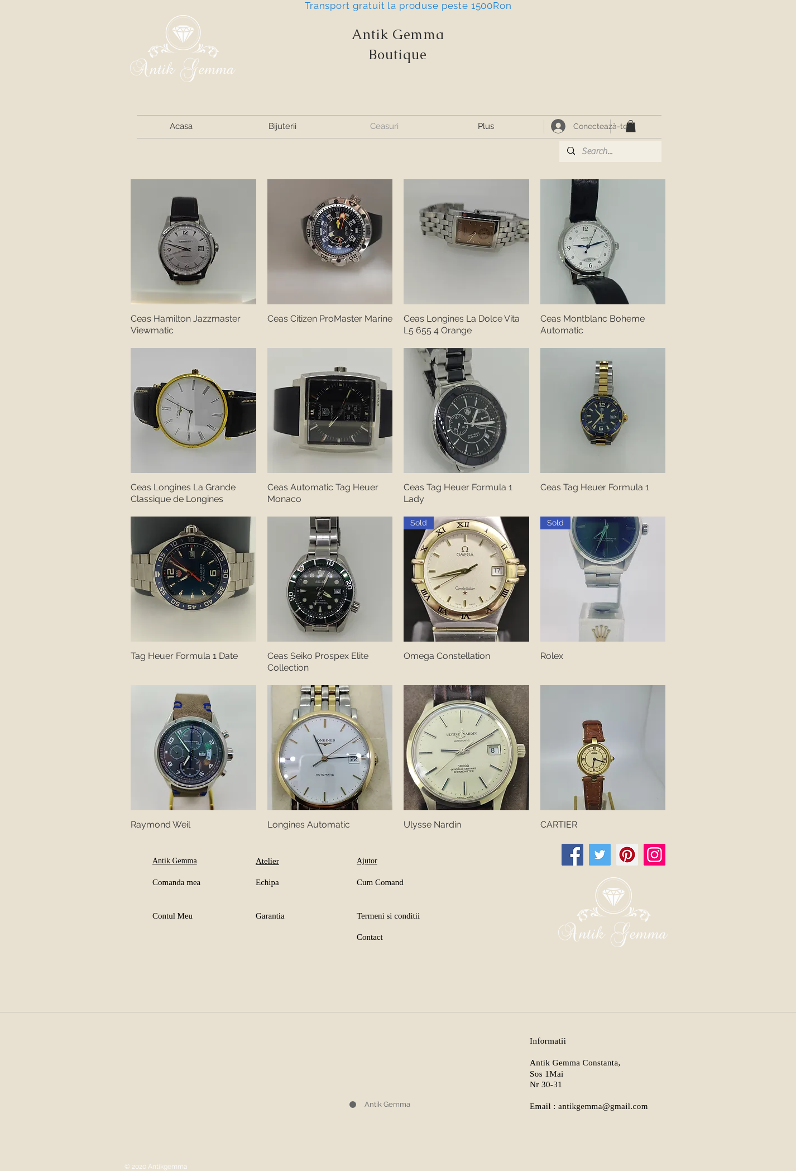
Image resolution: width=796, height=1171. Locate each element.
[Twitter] (600, 855)
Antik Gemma (398, 34)
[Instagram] (654, 855)
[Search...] (610, 151)
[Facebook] (572, 855)
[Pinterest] (627, 855)
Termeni (371, 915)
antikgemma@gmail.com (603, 1106)
